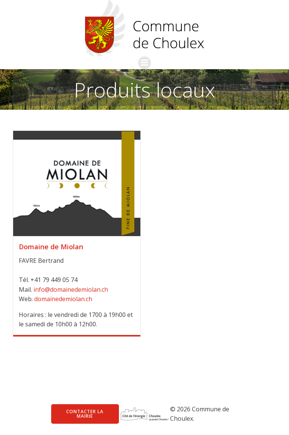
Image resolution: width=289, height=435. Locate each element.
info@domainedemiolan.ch (70, 289)
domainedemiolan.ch (63, 299)
